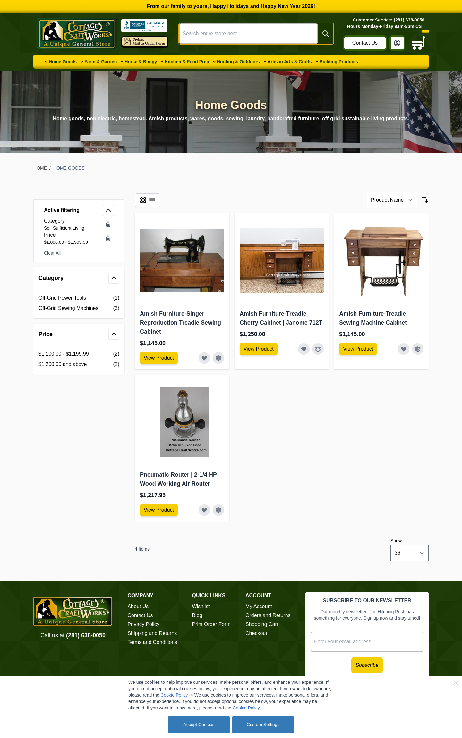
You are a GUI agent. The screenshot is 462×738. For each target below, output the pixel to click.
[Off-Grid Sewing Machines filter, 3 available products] (78, 308)
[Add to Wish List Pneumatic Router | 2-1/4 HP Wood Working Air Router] (204, 510)
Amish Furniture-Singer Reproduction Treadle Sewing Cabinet (180, 322)
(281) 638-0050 (86, 635)
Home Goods (63, 61)
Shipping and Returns (152, 633)
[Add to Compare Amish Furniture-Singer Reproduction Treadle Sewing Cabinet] (218, 358)
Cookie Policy (174, 695)
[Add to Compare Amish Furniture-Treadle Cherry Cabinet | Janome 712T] (318, 349)
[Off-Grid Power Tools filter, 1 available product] (78, 298)
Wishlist (201, 606)
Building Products (339, 61)
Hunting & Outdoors (238, 61)
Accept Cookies (198, 724)
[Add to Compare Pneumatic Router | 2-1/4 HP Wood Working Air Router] (218, 510)
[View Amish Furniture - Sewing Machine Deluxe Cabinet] (159, 358)
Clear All (52, 253)
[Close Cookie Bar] (455, 683)
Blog (197, 615)
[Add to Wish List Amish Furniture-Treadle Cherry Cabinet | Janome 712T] (304, 349)
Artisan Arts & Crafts (290, 61)
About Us (138, 606)
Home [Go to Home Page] (40, 168)
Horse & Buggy (140, 61)
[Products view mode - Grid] (143, 200)
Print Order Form (211, 624)
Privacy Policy (143, 624)
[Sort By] (392, 200)
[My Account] (397, 43)
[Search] (325, 33)
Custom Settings (263, 724)
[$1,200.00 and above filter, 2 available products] (78, 364)
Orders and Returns (268, 615)
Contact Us (365, 43)
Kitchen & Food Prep (187, 61)
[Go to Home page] (77, 33)
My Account (258, 606)
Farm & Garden (100, 61)
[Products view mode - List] (152, 200)
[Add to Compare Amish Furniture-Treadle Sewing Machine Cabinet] (418, 349)
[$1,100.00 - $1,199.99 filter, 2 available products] (78, 354)
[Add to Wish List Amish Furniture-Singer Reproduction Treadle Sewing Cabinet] (204, 358)
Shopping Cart (261, 624)
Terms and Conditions (152, 642)
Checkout (256, 633)
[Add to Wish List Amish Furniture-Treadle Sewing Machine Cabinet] (403, 349)
